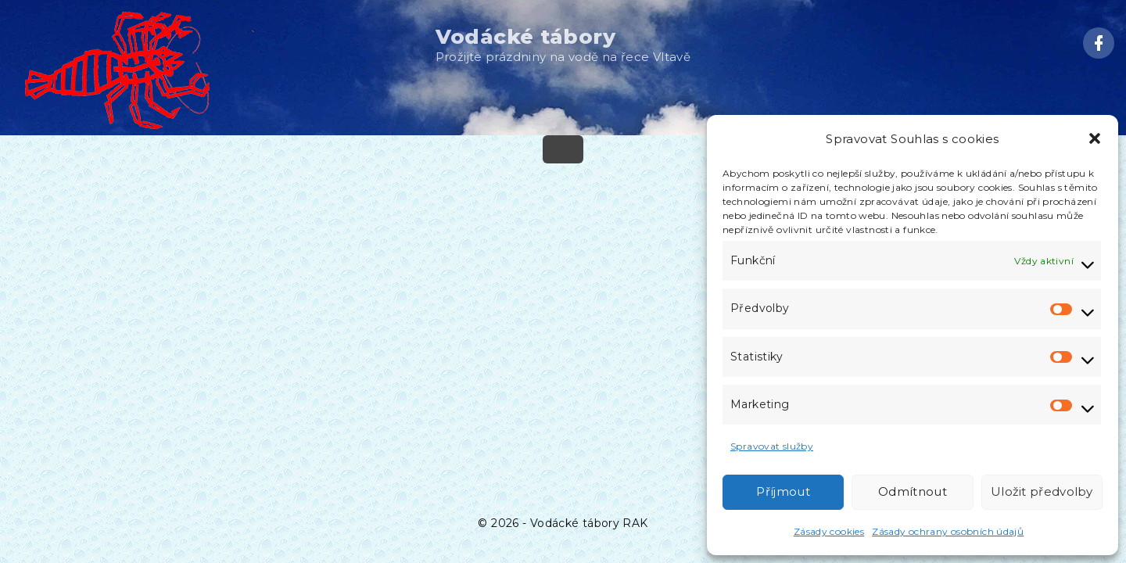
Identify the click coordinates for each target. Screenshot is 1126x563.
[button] (1095, 138)
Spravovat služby (771, 446)
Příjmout (782, 491)
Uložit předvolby (1042, 491)
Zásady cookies (829, 531)
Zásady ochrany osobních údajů (948, 531)
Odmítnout (912, 491)
